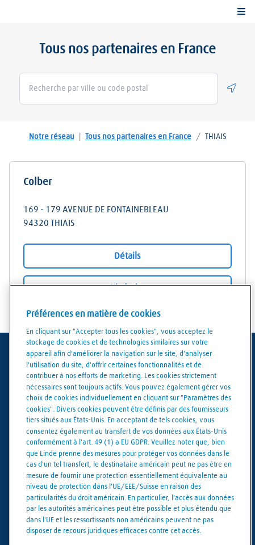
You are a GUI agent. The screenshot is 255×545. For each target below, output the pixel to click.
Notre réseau (51, 137)
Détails (127, 256)
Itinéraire (127, 287)
